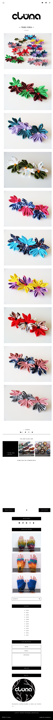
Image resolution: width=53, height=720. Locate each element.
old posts (44, 510)
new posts (8, 510)
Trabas (27, 429)
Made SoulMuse (45, 717)
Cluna (8, 717)
